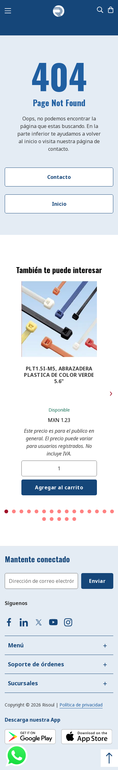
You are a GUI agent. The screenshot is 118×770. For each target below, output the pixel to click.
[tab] (59, 645)
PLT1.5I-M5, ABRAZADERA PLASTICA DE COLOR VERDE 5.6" (59, 374)
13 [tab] (97, 511)
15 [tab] (112, 511)
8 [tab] (59, 511)
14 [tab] (104, 511)
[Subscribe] (97, 581)
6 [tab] (44, 511)
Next (110, 393)
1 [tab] (6, 511)
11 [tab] (82, 511)
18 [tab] (59, 519)
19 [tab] (67, 519)
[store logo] (58, 11)
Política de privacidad (81, 705)
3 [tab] (21, 511)
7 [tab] (51, 511)
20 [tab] (74, 519)
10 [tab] (74, 511)
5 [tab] (36, 511)
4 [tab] (29, 511)
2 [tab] (14, 511)
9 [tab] (67, 511)
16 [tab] (44, 519)
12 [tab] (89, 511)
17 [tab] (51, 519)
